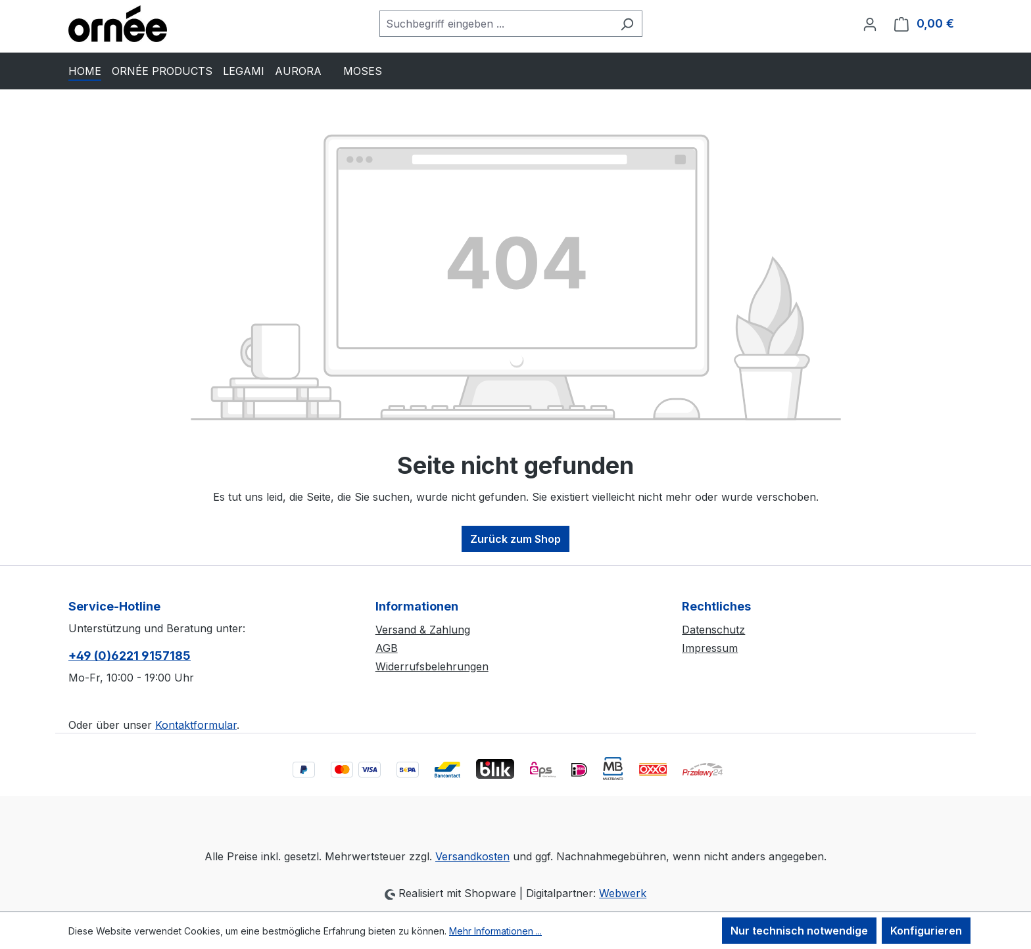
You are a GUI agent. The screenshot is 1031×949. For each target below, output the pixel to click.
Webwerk (622, 893)
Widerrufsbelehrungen (432, 666)
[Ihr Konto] (870, 24)
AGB (386, 648)
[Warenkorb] (924, 24)
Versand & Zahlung (422, 629)
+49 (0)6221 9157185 (129, 655)
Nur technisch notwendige (799, 930)
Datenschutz (713, 629)
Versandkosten (472, 856)
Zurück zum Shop (515, 538)
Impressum (710, 648)
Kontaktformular (196, 724)
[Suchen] (626, 24)
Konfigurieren (926, 930)
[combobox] (495, 24)
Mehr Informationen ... (495, 931)
